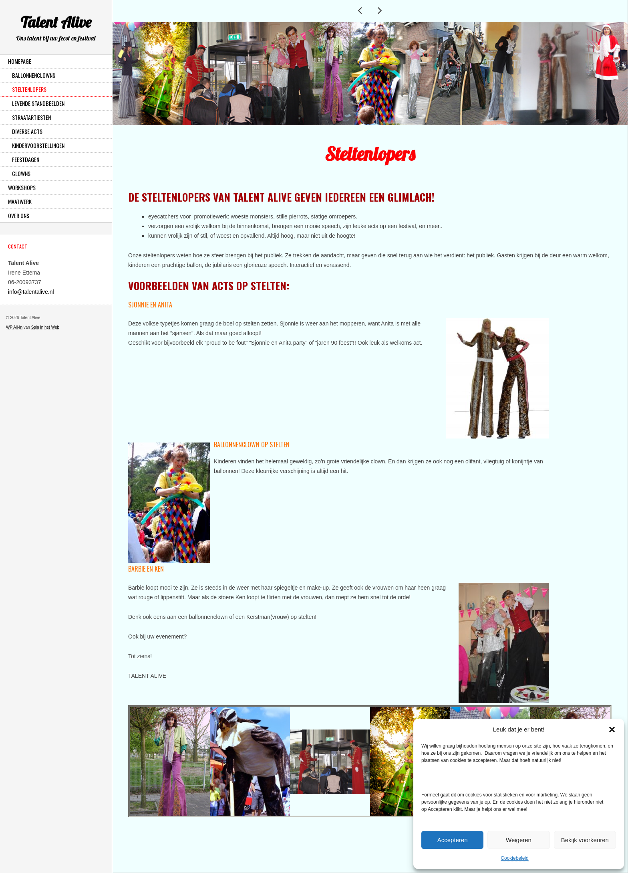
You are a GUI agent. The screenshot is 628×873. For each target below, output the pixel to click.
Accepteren (452, 840)
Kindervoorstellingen (38, 145)
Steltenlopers (29, 89)
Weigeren (518, 840)
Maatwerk (20, 201)
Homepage (19, 61)
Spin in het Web (45, 327)
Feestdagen (25, 159)
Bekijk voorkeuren (585, 840)
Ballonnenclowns (33, 75)
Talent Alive (56, 29)
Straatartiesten (31, 117)
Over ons (18, 215)
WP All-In (14, 327)
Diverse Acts (27, 131)
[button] (612, 729)
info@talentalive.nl (31, 292)
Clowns (21, 173)
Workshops (22, 187)
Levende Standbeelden (38, 103)
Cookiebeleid (514, 858)
